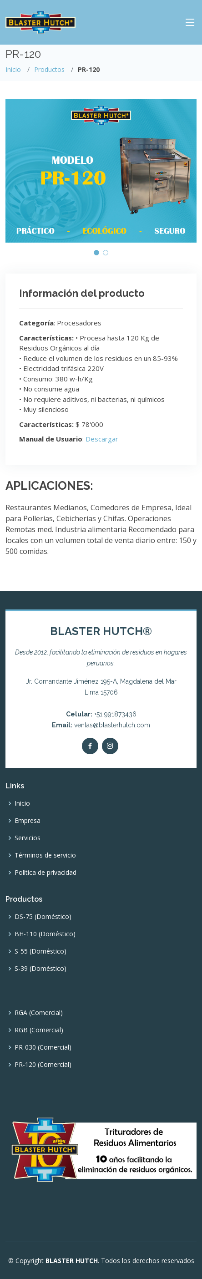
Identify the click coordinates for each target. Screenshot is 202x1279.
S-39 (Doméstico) (40, 968)
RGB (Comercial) (39, 1030)
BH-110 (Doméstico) (45, 934)
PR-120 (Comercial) (43, 1064)
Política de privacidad (45, 872)
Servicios (27, 838)
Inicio (13, 69)
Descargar (102, 438)
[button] (96, 252)
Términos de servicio (45, 855)
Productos (49, 69)
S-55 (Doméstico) (40, 951)
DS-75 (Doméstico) (43, 917)
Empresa (27, 820)
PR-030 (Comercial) (43, 1047)
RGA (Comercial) (39, 1013)
